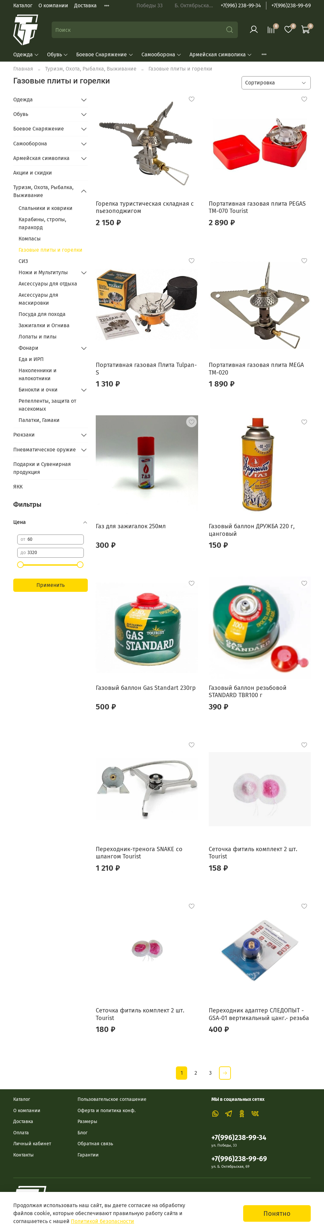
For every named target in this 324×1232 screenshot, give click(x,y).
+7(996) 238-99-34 (241, 5)
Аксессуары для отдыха (48, 284)
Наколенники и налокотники (38, 374)
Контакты (23, 1155)
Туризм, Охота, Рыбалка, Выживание (90, 69)
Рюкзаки (24, 435)
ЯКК (18, 487)
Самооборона (161, 54)
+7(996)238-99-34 (238, 1138)
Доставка (85, 5)
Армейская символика (220, 54)
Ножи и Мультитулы (43, 272)
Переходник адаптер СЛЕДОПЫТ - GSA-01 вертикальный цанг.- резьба (259, 1014)
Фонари (28, 348)
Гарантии (88, 1155)
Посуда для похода (42, 314)
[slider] (21, 565)
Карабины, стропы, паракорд (42, 223)
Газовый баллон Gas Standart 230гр (146, 688)
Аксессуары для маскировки (38, 299)
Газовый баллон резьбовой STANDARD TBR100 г (248, 691)
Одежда (26, 54)
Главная (23, 69)
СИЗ (23, 261)
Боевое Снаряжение (104, 54)
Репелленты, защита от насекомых (47, 405)
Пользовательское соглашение (112, 1099)
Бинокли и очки (38, 389)
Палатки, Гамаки (39, 420)
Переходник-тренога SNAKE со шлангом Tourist (139, 853)
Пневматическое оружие (44, 449)
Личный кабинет (32, 1144)
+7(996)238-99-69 (291, 5)
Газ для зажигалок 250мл (131, 526)
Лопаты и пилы (38, 337)
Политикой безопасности (102, 1221)
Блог (82, 1133)
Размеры (87, 1121)
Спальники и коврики (46, 208)
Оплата (21, 1133)
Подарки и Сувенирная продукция (42, 468)
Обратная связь (95, 1144)
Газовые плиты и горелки (50, 250)
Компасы (30, 238)
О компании (53, 5)
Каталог (22, 5)
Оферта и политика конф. (106, 1110)
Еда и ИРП (31, 359)
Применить (50, 585)
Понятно (277, 1213)
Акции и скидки (32, 173)
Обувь (57, 54)
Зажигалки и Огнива (44, 325)
